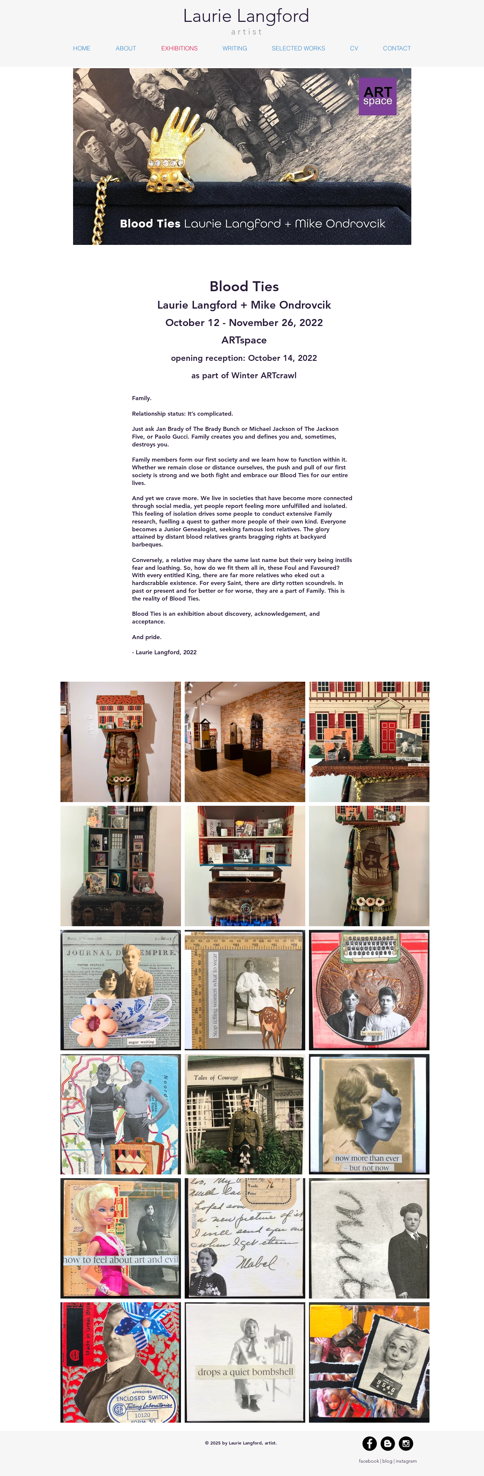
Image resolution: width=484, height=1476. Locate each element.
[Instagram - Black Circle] (406, 1443)
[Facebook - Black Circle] (369, 1443)
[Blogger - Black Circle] (388, 1443)
